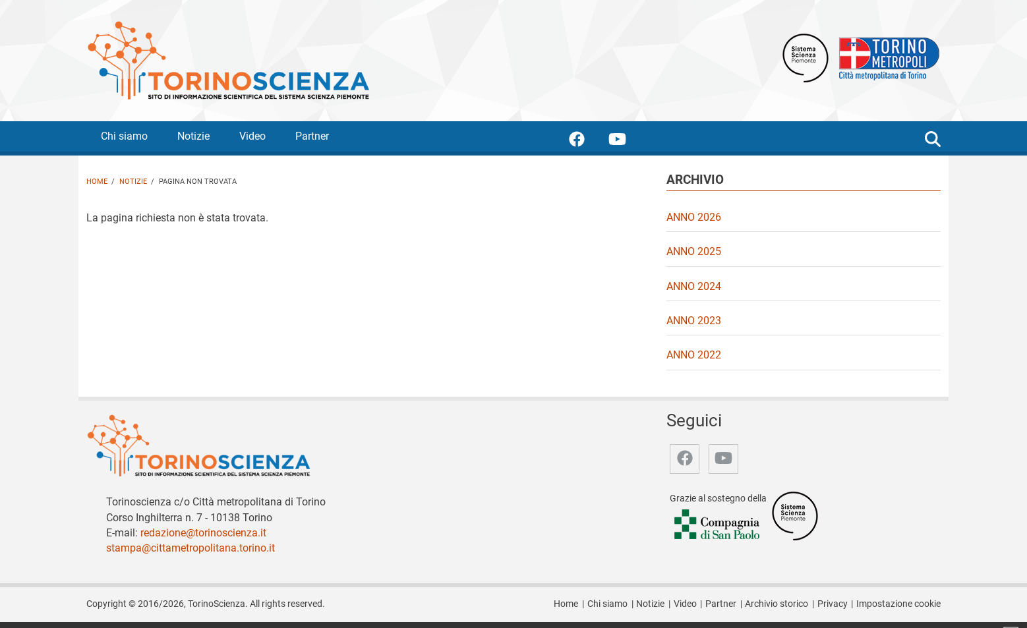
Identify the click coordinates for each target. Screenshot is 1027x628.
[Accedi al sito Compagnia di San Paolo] (717, 524)
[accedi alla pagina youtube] (627, 141)
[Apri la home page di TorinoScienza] (228, 59)
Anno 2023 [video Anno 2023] (693, 320)
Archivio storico (776, 604)
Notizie (193, 136)
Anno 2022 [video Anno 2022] (693, 355)
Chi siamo (124, 136)
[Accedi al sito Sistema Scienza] (795, 515)
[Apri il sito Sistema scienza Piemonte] (805, 57)
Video (252, 136)
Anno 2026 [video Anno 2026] (693, 217)
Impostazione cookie (898, 604)
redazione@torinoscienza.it (203, 533)
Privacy (832, 604)
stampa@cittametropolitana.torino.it (190, 548)
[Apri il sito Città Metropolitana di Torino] (886, 57)
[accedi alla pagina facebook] (587, 141)
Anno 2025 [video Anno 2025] (693, 251)
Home (96, 181)
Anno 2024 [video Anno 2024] (693, 286)
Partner (312, 136)
